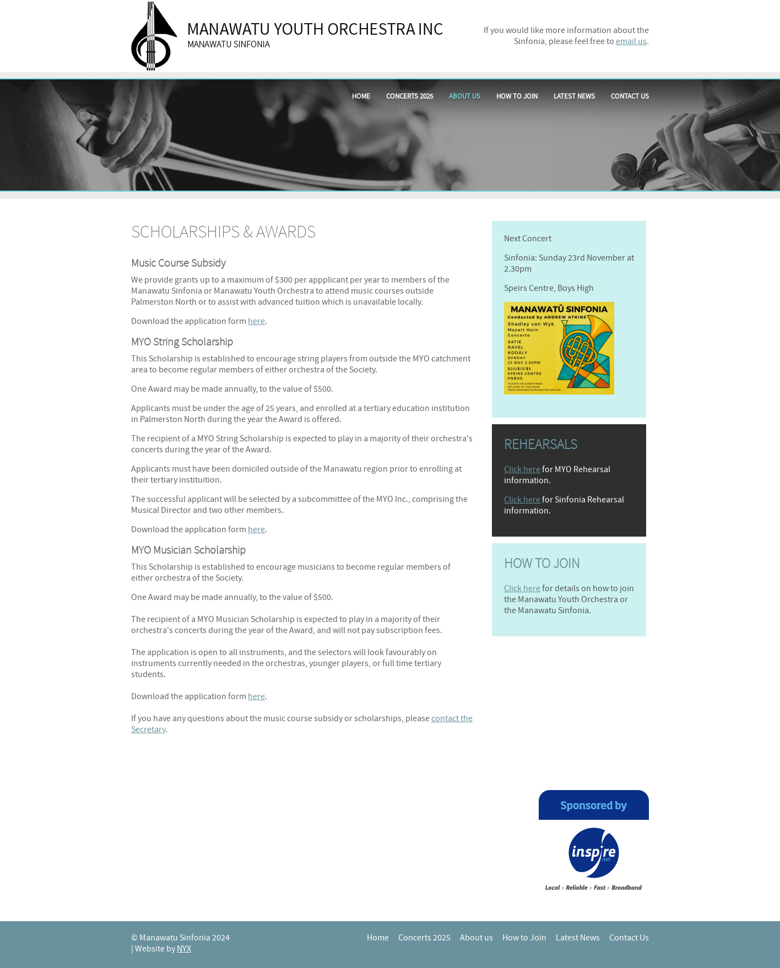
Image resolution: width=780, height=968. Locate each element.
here (256, 321)
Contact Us (630, 96)
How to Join (517, 96)
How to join (542, 563)
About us (464, 96)
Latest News (574, 96)
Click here (522, 469)
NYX (184, 948)
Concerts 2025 (409, 96)
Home (361, 96)
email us (631, 41)
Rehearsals (540, 444)
